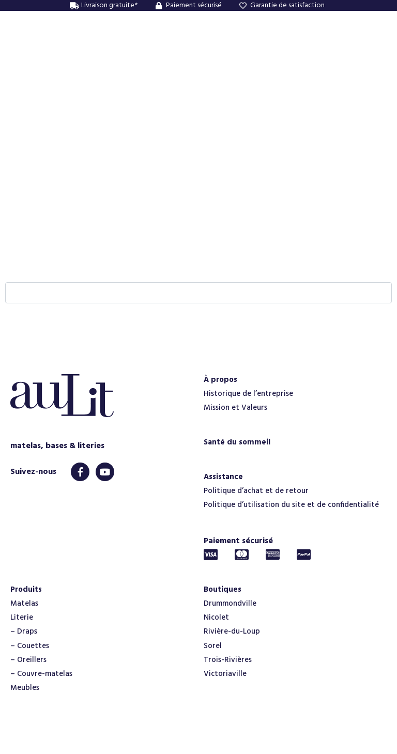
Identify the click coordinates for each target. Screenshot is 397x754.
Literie (21, 617)
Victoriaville (225, 674)
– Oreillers (28, 660)
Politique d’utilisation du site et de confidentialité (291, 505)
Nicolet (216, 617)
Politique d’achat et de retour (256, 491)
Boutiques (222, 589)
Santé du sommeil (237, 442)
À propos (220, 380)
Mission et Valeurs (235, 407)
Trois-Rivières (228, 660)
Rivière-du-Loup (232, 631)
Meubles (24, 688)
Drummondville (230, 603)
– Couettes (29, 646)
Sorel (213, 646)
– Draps (23, 631)
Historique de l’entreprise (248, 393)
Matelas (24, 603)
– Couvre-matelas (41, 674)
